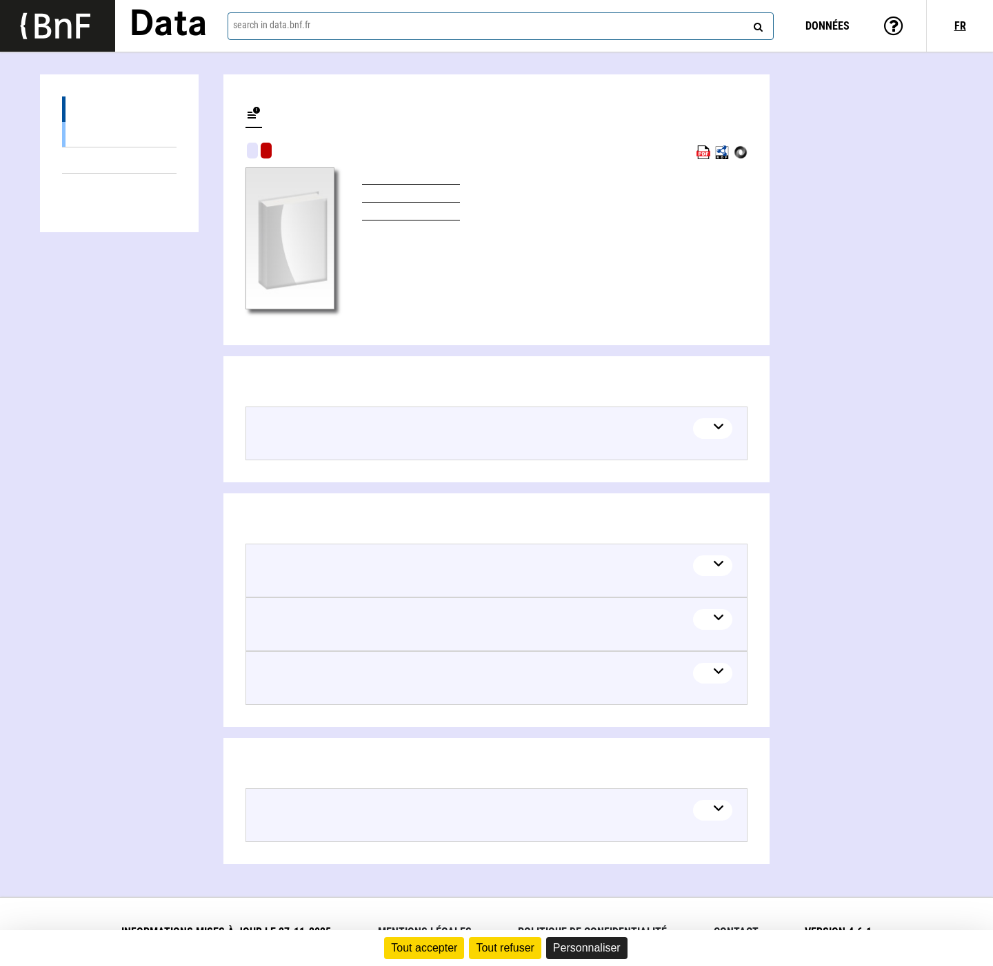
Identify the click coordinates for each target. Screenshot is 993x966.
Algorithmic (266, 150)
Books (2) (119, 134)
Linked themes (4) (119, 160)
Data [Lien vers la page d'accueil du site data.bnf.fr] (168, 25)
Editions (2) (119, 109)
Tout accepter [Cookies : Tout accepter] (424, 948)
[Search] (756, 24)
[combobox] (501, 26)
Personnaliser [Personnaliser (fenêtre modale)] (587, 948)
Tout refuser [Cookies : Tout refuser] (505, 948)
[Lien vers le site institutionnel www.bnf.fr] (57, 26)
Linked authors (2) (119, 186)
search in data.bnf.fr (271, 24)
